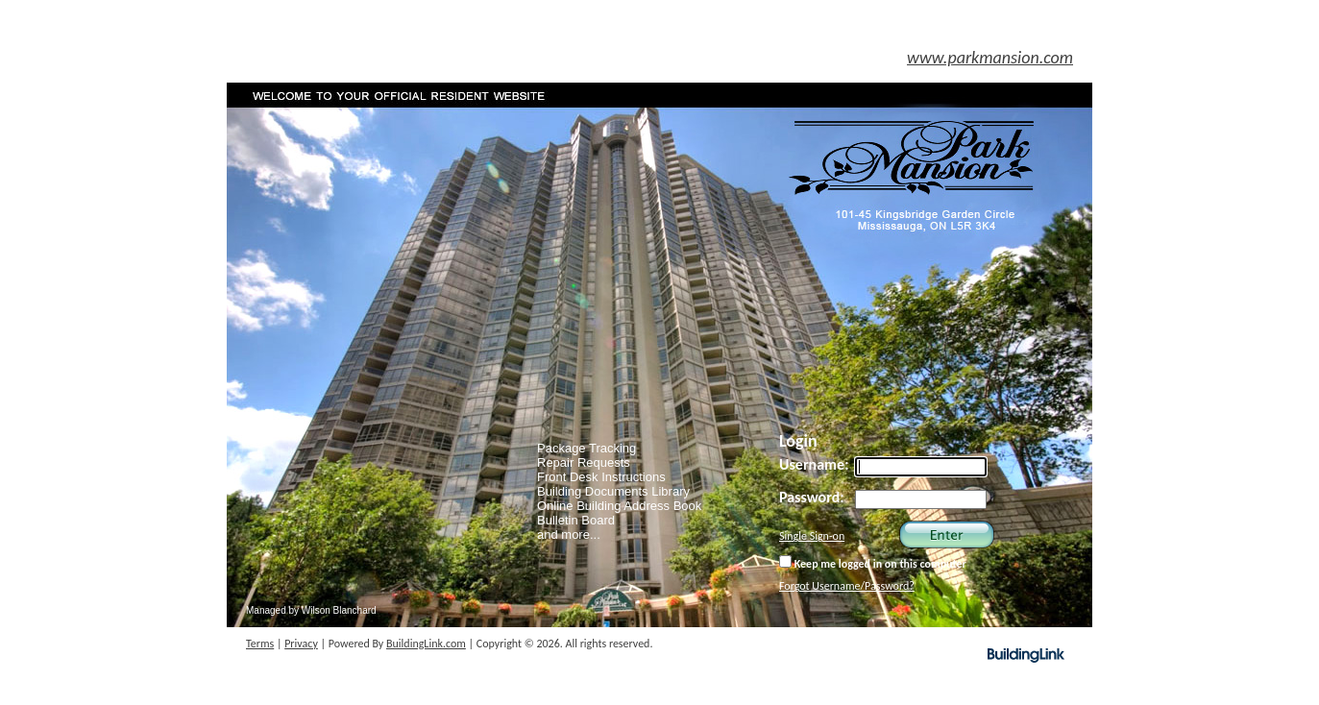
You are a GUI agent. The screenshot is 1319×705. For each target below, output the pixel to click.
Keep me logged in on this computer (872, 563)
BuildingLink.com (426, 643)
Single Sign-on (811, 536)
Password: (811, 497)
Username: (814, 464)
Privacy (301, 643)
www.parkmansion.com (990, 57)
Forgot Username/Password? (847, 586)
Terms (260, 643)
